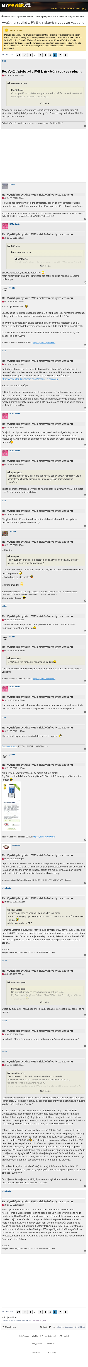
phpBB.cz (51, 1344)
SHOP (62, 8)
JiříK (4, 61)
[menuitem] (42, 16)
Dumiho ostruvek (9, 746)
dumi (4, 717)
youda (12, 288)
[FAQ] (43, 1327)
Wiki (78, 8)
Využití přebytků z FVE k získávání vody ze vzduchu (43, 22)
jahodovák (6, 888)
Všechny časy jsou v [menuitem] (71, 1327)
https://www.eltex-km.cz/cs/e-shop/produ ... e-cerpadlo (30, 379)
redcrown (16, 845)
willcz (4, 606)
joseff (4, 961)
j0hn (4, 351)
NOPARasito (14, 224)
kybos (12, 184)
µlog (84, 8)
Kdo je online (9, 1317)
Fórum (54, 8)
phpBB (35, 1336)
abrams (13, 532)
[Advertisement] (44, 155)
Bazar (69, 8)
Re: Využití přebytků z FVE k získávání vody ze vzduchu (42, 71)
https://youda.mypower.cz (44, 342)
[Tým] (51, 1327)
